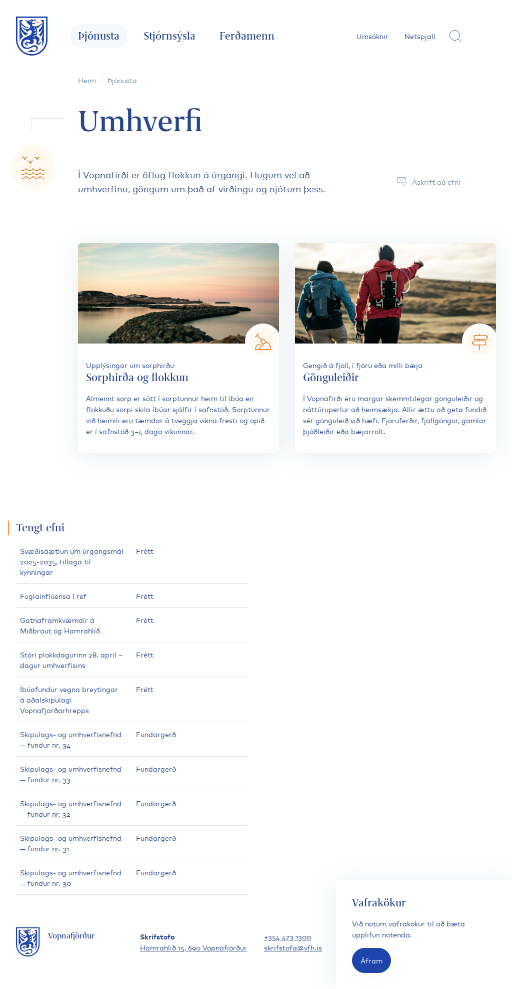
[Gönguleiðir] (395, 348)
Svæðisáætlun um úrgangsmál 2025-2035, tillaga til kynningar (72, 561)
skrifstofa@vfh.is (293, 947)
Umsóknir (372, 36)
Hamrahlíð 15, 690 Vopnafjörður (193, 947)
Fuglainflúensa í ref (53, 595)
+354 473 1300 (287, 936)
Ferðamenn (247, 36)
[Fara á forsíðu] (32, 36)
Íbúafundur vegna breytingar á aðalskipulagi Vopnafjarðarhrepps (69, 699)
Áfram (371, 960)
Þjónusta (99, 36)
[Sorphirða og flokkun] (178, 348)
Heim (87, 80)
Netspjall (420, 36)
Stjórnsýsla (170, 36)
